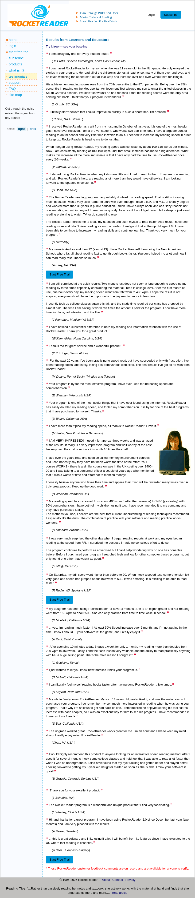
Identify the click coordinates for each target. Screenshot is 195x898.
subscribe (16, 58)
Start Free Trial (59, 274)
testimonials (18, 76)
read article (119, 892)
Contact (117, 880)
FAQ (12, 89)
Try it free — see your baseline (66, 46)
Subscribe (171, 14)
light (21, 129)
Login (151, 14)
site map (15, 95)
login (12, 46)
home (13, 40)
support (14, 82)
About (106, 880)
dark (33, 129)
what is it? (16, 70)
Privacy (130, 880)
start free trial (19, 52)
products (15, 64)
